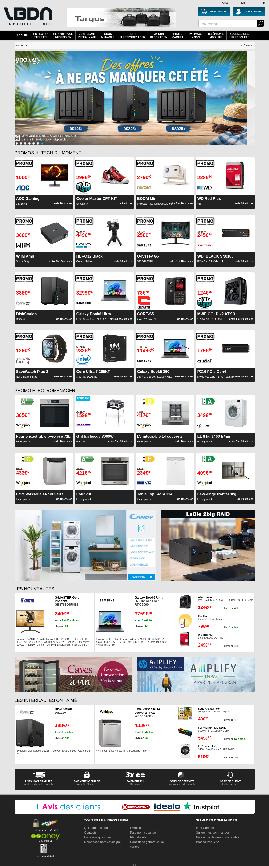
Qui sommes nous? (97, 828)
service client (230, 781)
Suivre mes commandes (213, 832)
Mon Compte (205, 828)
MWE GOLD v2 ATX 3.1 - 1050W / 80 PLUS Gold (225, 598)
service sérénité (182, 781)
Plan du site (138, 837)
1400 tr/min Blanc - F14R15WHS (216, 748)
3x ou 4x (135, 784)
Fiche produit (84, 496)
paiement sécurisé (87, 781)
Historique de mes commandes (217, 837)
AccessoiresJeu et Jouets (239, 35)
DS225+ (63, 710)
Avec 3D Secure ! (87, 784)
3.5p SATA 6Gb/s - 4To (210, 636)
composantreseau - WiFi (87, 35)
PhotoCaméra (178, 35)
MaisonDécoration (158, 35)
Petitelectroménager (132, 35)
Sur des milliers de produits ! (38, 784)
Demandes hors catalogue (102, 842)
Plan (242, 2)
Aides (225, 2)
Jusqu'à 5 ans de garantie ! (182, 784)
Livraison (136, 828)
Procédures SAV (207, 842)
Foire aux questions (98, 837)
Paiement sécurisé (143, 832)
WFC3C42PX (147, 712)
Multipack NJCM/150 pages (213, 710)
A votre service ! (230, 784)
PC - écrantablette (40, 35)
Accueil (22, 35)
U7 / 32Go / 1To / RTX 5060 (149, 601)
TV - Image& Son (196, 35)
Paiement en (135, 781)
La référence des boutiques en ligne (27, 19)
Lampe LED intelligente (211, 617)
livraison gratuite (38, 781)
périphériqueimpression (63, 35)
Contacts (90, 832)
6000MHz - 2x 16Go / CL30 (213, 729)
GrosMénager (108, 35)
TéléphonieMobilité (216, 35)
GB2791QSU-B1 (67, 601)
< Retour (246, 45)
